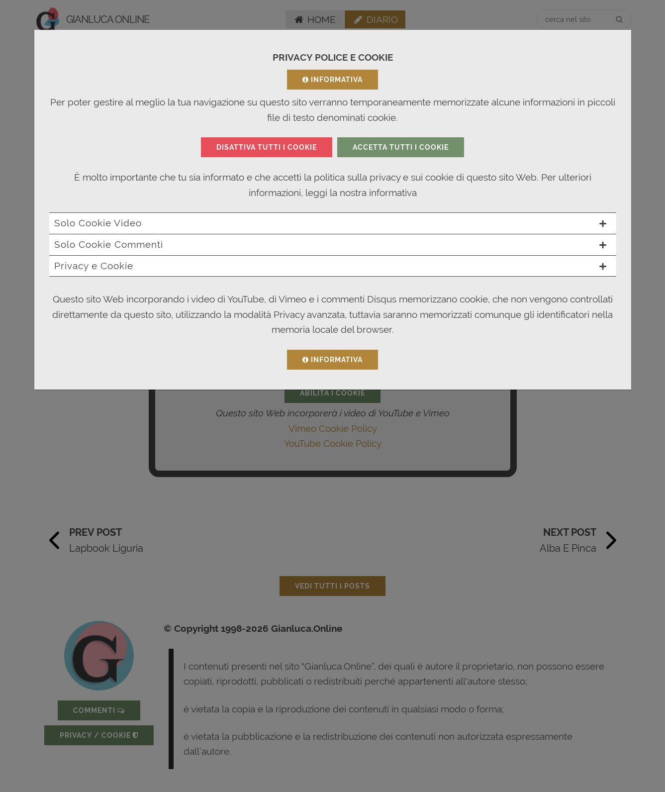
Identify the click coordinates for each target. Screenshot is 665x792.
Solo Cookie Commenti (330, 244)
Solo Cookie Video (330, 222)
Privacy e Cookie (330, 265)
